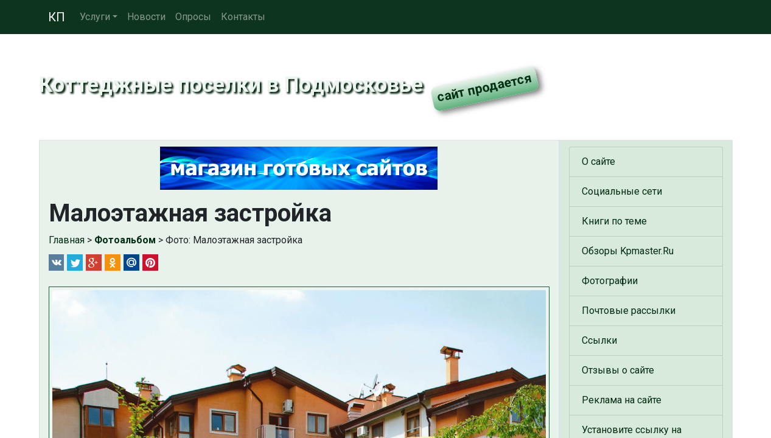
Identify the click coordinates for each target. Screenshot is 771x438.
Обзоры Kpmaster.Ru (628, 251)
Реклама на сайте (621, 400)
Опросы (193, 17)
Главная (67, 240)
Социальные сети (622, 191)
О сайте (598, 161)
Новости (146, 17)
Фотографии (610, 281)
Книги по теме (614, 221)
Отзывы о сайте (618, 370)
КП (56, 17)
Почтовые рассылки (628, 310)
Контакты (243, 17)
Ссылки (599, 340)
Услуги (95, 17)
